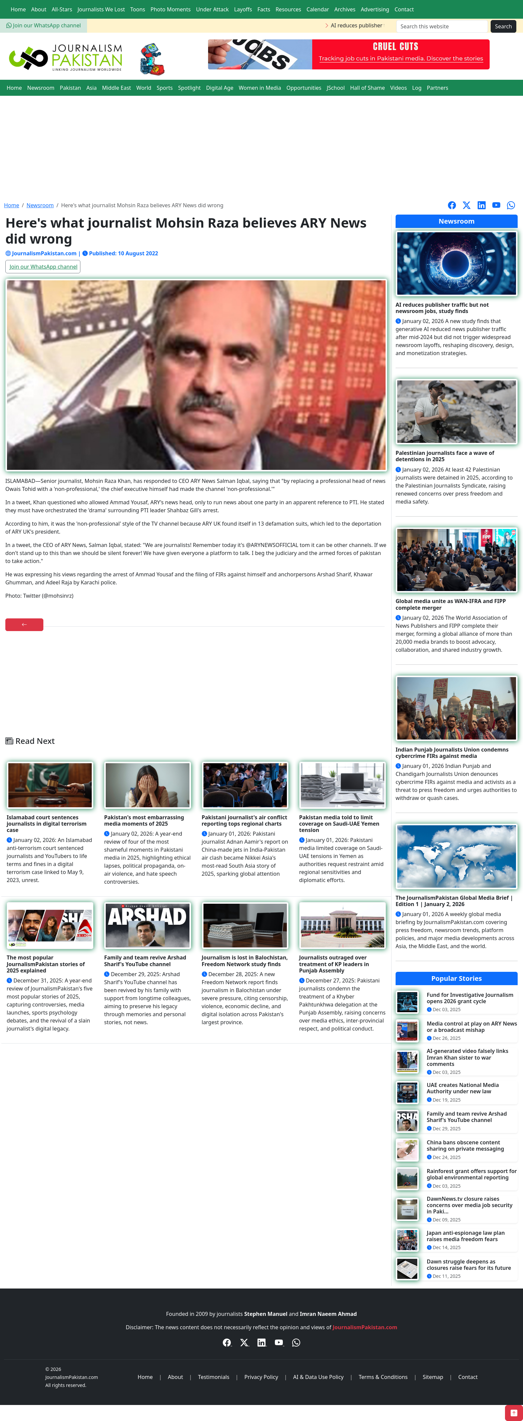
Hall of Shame (367, 87)
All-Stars (62, 9)
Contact (404, 9)
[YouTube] (279, 1343)
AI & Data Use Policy (318, 1377)
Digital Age (219, 87)
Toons (137, 9)
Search (503, 26)
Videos (398, 87)
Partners (437, 87)
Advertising (375, 9)
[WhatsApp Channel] (296, 1343)
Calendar (318, 9)
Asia (91, 87)
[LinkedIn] (262, 1343)
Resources (288, 9)
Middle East (116, 87)
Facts (263, 9)
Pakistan (70, 87)
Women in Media (260, 87)
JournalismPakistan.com (365, 1327)
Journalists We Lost (101, 9)
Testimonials (213, 1377)
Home (18, 9)
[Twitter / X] (244, 1343)
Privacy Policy (261, 1377)
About (38, 9)
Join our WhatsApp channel (43, 25)
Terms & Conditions (383, 1377)
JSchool (336, 87)
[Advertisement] (261, 146)
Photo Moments (170, 9)
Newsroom (41, 87)
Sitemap (433, 1377)
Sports (165, 87)
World (143, 87)
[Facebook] (227, 1343)
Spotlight (189, 87)
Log (417, 87)
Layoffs (243, 9)
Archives (345, 9)
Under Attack (212, 9)
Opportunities (304, 87)
